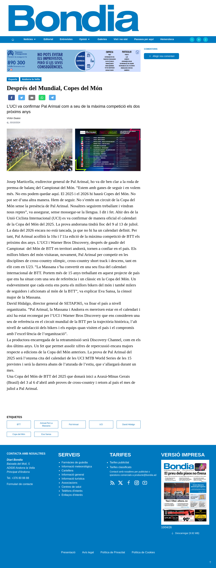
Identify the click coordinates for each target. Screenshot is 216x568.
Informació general (73, 474)
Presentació (68, 552)
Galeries (102, 39)
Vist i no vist (121, 39)
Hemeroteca (167, 39)
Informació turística (73, 478)
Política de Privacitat (113, 552)
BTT (19, 424)
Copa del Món (18, 434)
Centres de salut (71, 486)
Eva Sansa (46, 434)
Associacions (69, 482)
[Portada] (13, 39)
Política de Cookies (143, 552)
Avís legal (88, 552)
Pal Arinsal (73, 424)
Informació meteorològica (77, 466)
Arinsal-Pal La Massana (46, 424)
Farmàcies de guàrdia (75, 462)
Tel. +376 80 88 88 (18, 478)
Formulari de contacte (20, 484)
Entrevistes (66, 39)
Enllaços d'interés (72, 494)
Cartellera (67, 470)
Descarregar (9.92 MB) (185, 533)
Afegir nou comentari (161, 56)
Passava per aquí (144, 39)
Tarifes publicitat (119, 462)
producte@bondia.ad (145, 475)
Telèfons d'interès (72, 490)
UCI (101, 424)
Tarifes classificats (120, 467)
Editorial (48, 39)
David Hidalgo (128, 424)
